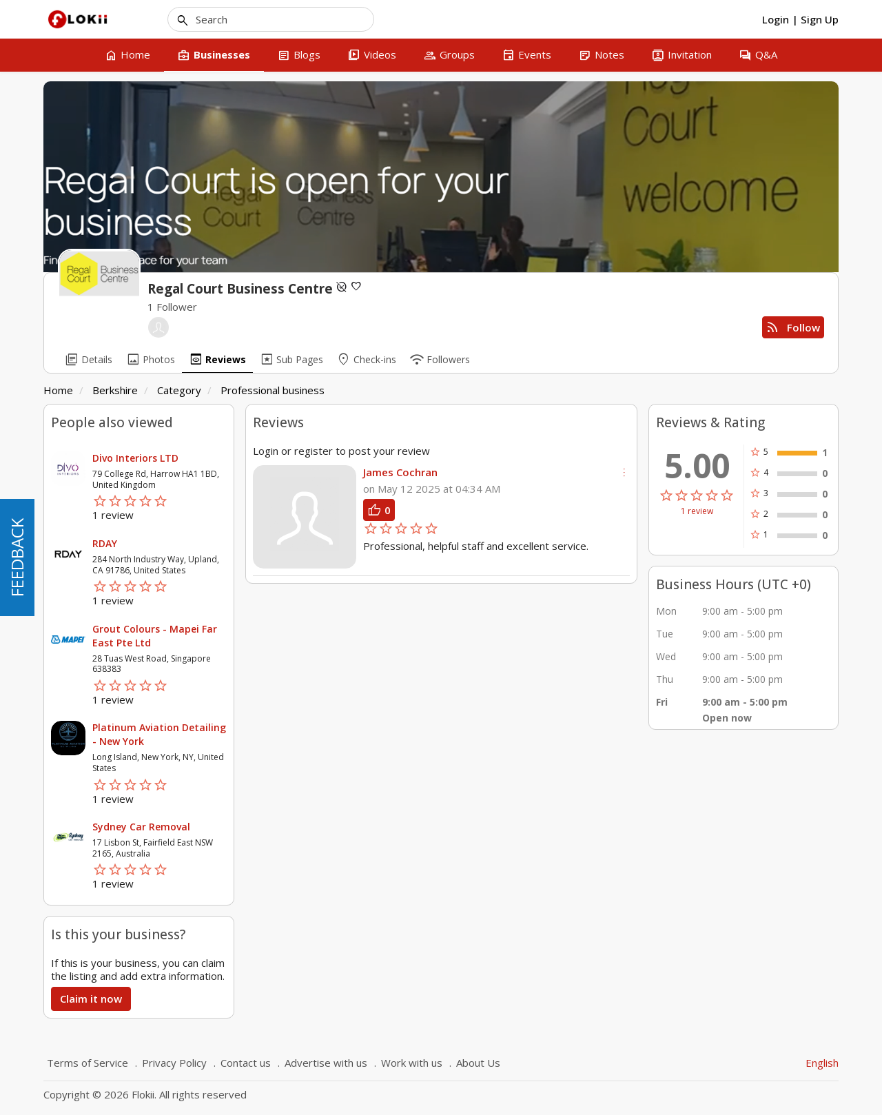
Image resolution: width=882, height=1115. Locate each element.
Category (179, 390)
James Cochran (400, 472)
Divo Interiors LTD (135, 457)
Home (58, 390)
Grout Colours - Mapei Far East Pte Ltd (154, 635)
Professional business (272, 390)
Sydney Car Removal (141, 826)
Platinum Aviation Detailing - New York (159, 734)
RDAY (104, 543)
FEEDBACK (17, 557)
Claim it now (91, 998)
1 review (697, 511)
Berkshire (115, 390)
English (822, 1063)
